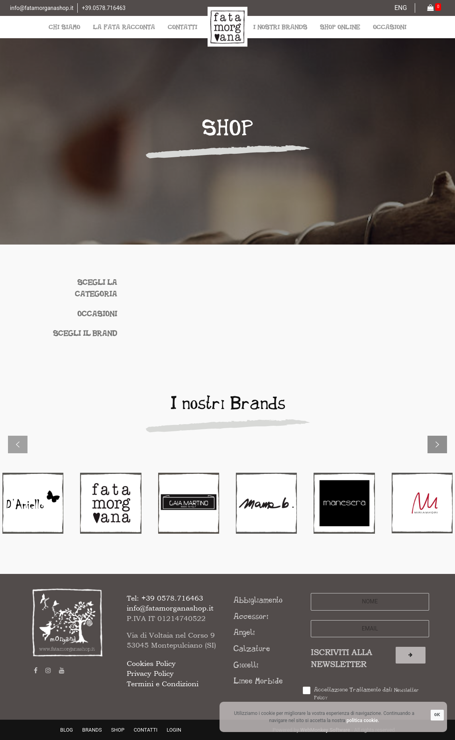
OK (437, 715)
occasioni (389, 27)
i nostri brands (280, 27)
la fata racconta (124, 27)
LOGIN (174, 730)
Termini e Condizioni (162, 683)
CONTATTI (146, 730)
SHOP (118, 730)
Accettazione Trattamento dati (366, 694)
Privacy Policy (150, 673)
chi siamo (64, 27)
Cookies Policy (151, 663)
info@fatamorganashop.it (41, 8)
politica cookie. (363, 720)
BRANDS (92, 730)
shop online (340, 27)
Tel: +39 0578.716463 (165, 598)
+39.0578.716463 (104, 8)
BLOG (66, 730)
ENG (400, 8)
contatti (182, 27)
